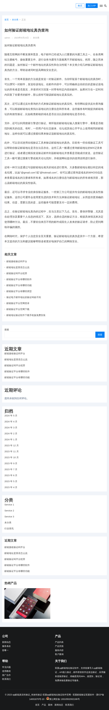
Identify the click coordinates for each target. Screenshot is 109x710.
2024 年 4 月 (10, 421)
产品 (44, 705)
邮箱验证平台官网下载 (17, 309)
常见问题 (6, 667)
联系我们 (6, 679)
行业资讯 (9, 528)
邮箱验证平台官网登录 (17, 303)
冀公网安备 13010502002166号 (64, 699)
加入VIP (92, 5)
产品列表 (59, 642)
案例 (50, 705)
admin (7, 38)
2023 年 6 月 (10, 475)
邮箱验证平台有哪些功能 (19, 285)
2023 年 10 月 (11, 457)
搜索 (6, 329)
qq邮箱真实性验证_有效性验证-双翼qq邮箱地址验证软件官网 (42, 694)
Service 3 (9, 516)
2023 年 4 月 (10, 487)
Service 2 (9, 510)
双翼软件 (90, 694)
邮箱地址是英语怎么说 (17, 267)
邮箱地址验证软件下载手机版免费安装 (25, 315)
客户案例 (59, 654)
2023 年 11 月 (11, 451)
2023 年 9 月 (10, 463)
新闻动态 (6, 642)
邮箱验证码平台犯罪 (16, 273)
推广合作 (6, 675)
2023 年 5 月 (10, 481)
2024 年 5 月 (10, 415)
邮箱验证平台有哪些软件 (19, 279)
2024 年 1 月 (10, 439)
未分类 (15, 19)
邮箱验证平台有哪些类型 (19, 291)
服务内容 (59, 650)
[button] (101, 6)
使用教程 (6, 671)
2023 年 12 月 (11, 445)
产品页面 (59, 646)
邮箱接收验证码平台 (16, 261)
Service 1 (9, 504)
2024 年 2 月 (10, 433)
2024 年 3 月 (10, 427)
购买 (80, 5)
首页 (6, 19)
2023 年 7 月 (10, 469)
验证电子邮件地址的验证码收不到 (23, 297)
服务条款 (6, 646)
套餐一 (5, 650)
